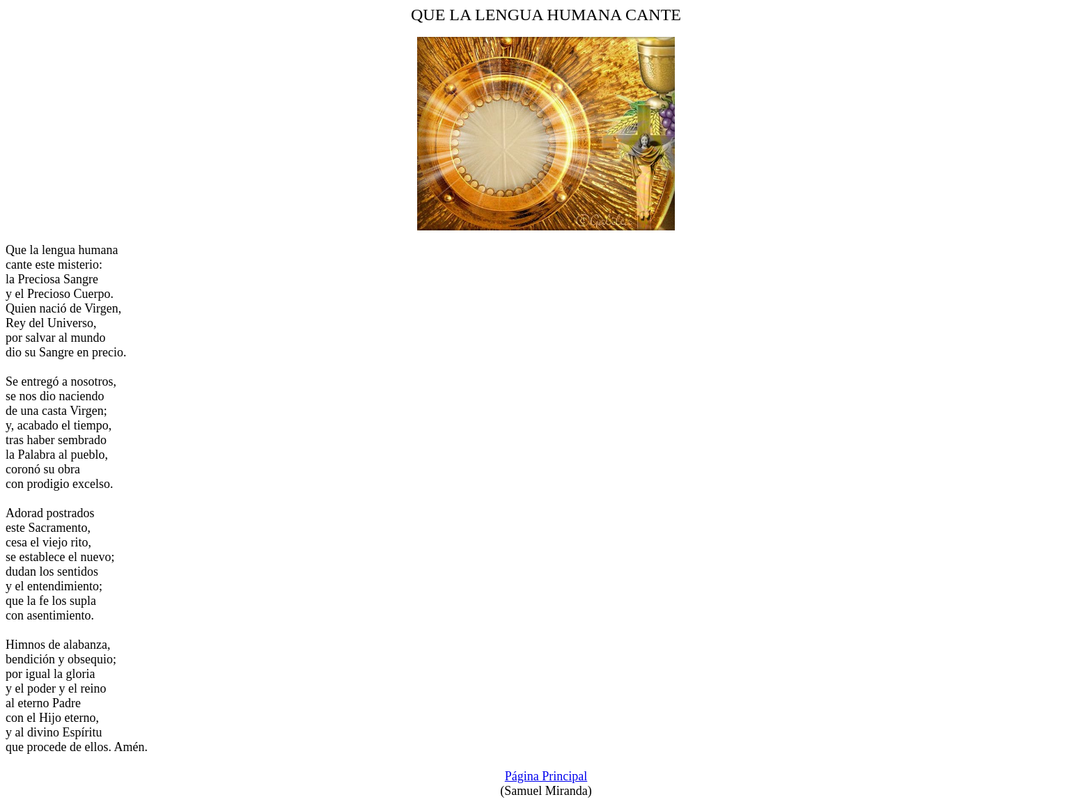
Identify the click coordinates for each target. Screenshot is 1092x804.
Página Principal (546, 776)
